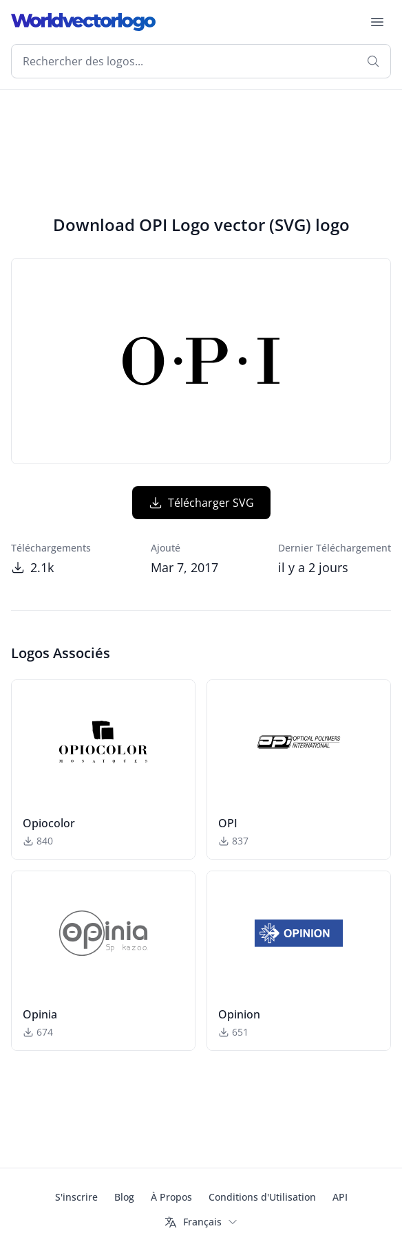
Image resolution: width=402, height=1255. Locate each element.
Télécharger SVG (201, 502)
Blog (124, 1196)
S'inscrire (76, 1196)
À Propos (171, 1196)
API (340, 1196)
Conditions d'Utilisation (262, 1196)
